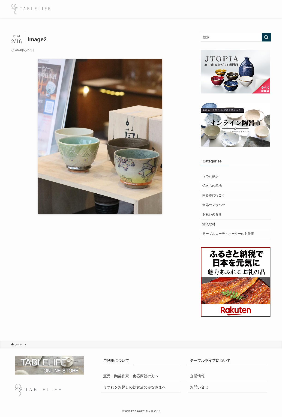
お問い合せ (199, 387)
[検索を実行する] (266, 37)
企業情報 (197, 376)
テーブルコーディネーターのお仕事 (228, 233)
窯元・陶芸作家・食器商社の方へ (131, 376)
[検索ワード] (236, 37)
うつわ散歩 (210, 176)
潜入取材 (208, 224)
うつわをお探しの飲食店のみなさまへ (134, 387)
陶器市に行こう (213, 195)
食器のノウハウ (213, 205)
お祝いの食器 (212, 214)
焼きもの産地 (212, 185)
